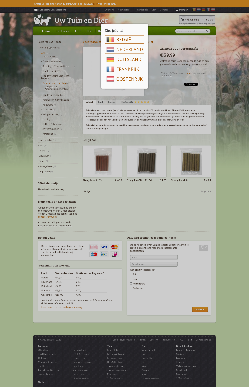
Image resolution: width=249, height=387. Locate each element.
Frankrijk (122, 69)
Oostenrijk (124, 79)
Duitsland (123, 59)
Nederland (124, 49)
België (118, 39)
